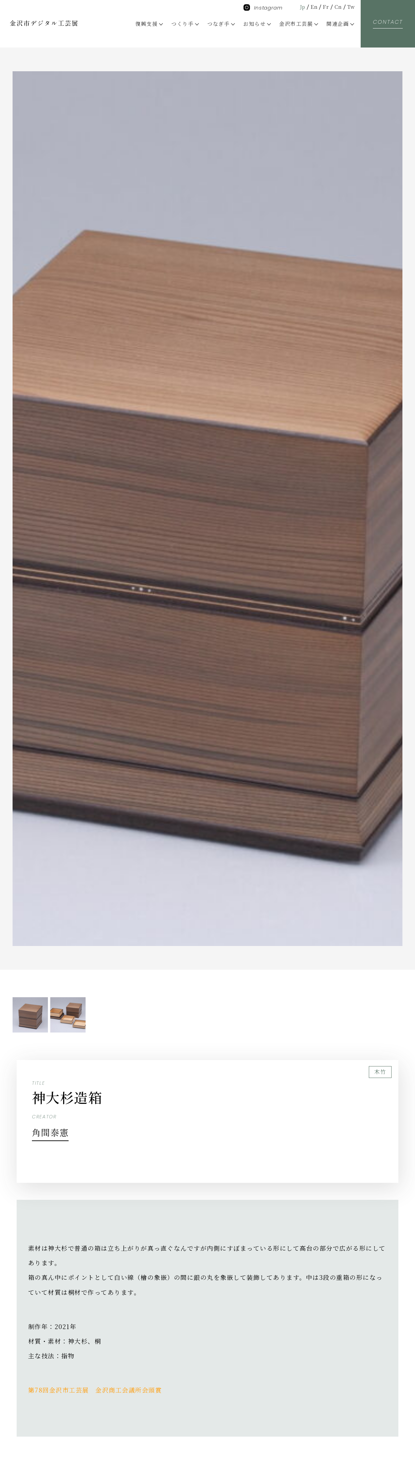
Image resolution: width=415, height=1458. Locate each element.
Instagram (263, 7)
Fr (324, 6)
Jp (300, 6)
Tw (350, 6)
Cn (337, 6)
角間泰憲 (53, 1131)
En (312, 6)
